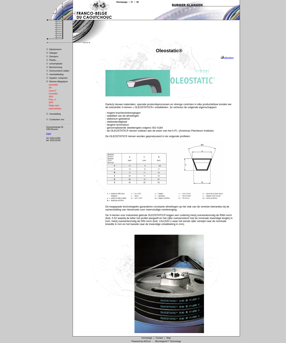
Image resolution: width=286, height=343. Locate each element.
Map (168, 338)
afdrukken (229, 57)
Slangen (51, 52)
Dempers (52, 56)
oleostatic (53, 84)
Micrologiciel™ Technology (168, 341)
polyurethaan (55, 108)
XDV (51, 96)
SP (50, 87)
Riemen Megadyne (57, 81)
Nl (137, 2)
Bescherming (54, 67)
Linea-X (52, 90)
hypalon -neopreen (57, 77)
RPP (51, 102)
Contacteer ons (55, 119)
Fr (132, 2)
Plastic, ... (52, 59)
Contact (159, 338)
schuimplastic (54, 63)
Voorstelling (53, 113)
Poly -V (52, 99)
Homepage (122, 2)
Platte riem (54, 105)
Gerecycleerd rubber (57, 70)
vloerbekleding (55, 74)
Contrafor (53, 93)
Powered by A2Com (141, 341)
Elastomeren (54, 49)
